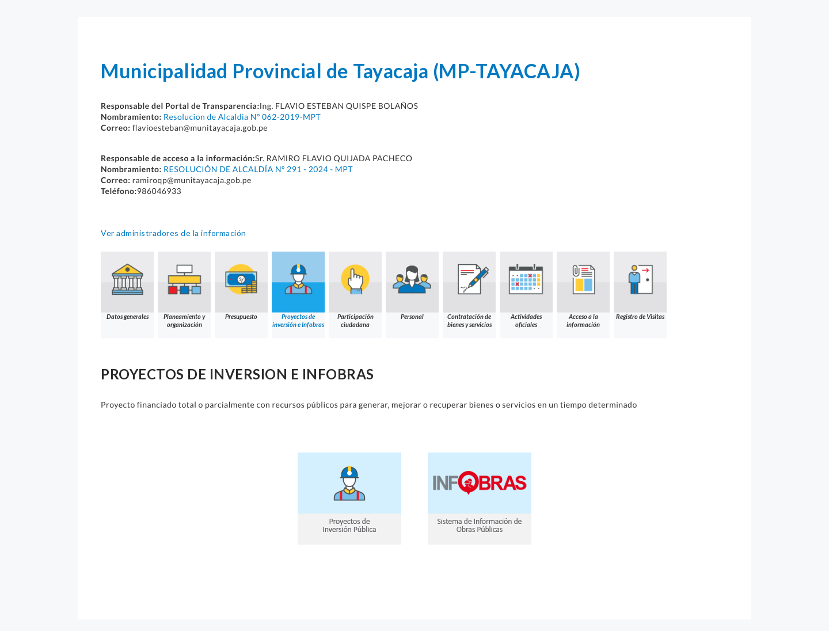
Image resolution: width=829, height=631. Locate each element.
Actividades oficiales (526, 290)
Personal (412, 286)
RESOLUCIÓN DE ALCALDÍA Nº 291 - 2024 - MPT (258, 169)
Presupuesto (241, 286)
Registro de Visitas (640, 286)
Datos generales (127, 286)
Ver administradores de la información (173, 233)
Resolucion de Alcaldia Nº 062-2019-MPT (242, 116)
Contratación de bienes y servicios (469, 290)
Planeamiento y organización (184, 290)
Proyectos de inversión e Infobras (298, 290)
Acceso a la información (583, 290)
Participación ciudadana (355, 290)
